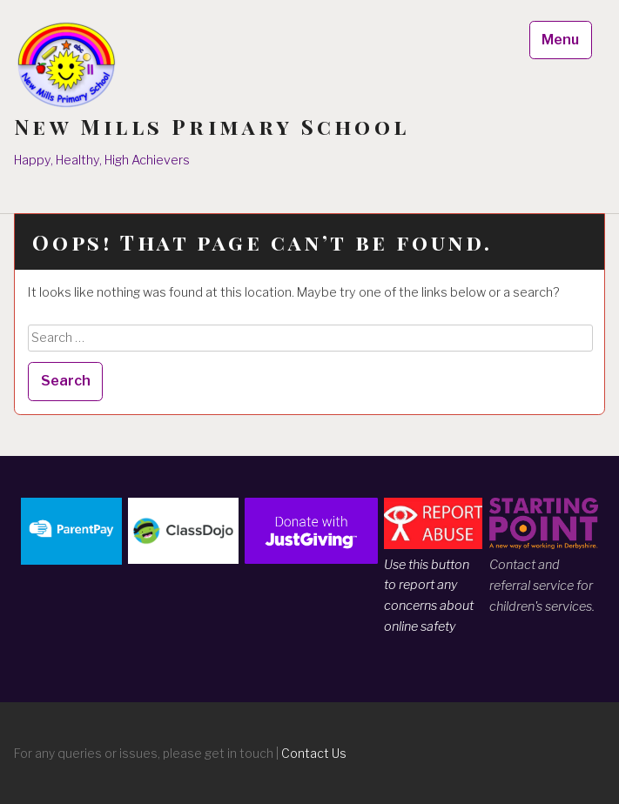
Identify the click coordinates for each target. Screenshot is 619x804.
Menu (560, 39)
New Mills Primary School (211, 126)
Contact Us (314, 753)
